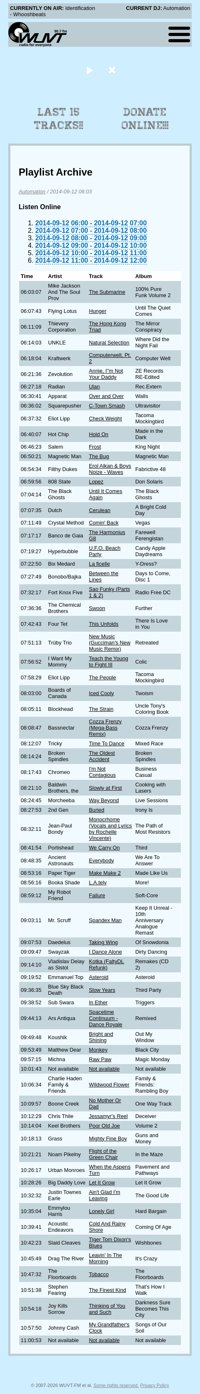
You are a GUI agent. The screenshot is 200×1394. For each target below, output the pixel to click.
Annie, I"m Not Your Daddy (106, 374)
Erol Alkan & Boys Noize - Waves (110, 469)
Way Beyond (104, 800)
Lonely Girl (101, 1211)
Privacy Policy (154, 1385)
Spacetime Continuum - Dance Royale (105, 1018)
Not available (104, 1069)
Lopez (96, 482)
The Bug (99, 456)
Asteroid (98, 977)
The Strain (101, 709)
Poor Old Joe (104, 1126)
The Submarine (107, 292)
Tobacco (99, 1274)
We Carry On (104, 848)
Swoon (97, 608)
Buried (96, 810)
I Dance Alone (105, 952)
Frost (95, 447)
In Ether (98, 1002)
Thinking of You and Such (107, 1309)
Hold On (98, 434)
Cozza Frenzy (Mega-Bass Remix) (105, 727)
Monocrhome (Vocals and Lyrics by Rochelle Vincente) (110, 828)
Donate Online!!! (145, 118)
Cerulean (99, 510)
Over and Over (106, 396)
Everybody (101, 860)
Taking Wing (103, 942)
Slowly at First (105, 788)
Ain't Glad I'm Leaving (104, 1195)
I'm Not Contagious (102, 772)
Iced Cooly (101, 693)
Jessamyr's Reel (108, 1116)
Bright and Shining (101, 1037)
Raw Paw (100, 1059)
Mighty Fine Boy (108, 1138)
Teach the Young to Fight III (108, 661)
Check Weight (105, 418)
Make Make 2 (105, 873)
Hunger (97, 311)
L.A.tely (98, 882)
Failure (97, 895)
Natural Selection (109, 342)
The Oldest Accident (102, 756)
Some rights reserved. (116, 1385)
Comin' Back (103, 523)
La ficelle (99, 564)
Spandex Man (105, 920)
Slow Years (102, 990)
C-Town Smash (107, 406)
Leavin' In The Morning (105, 1258)
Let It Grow (102, 1182)
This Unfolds (103, 624)
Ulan (94, 386)
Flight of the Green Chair (103, 1154)
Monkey (98, 1050)
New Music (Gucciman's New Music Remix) (109, 642)
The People (102, 677)
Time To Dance (106, 743)
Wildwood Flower (109, 1085)
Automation (32, 191)
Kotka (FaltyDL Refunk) (106, 964)
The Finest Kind (107, 1290)
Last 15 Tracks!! (58, 118)
